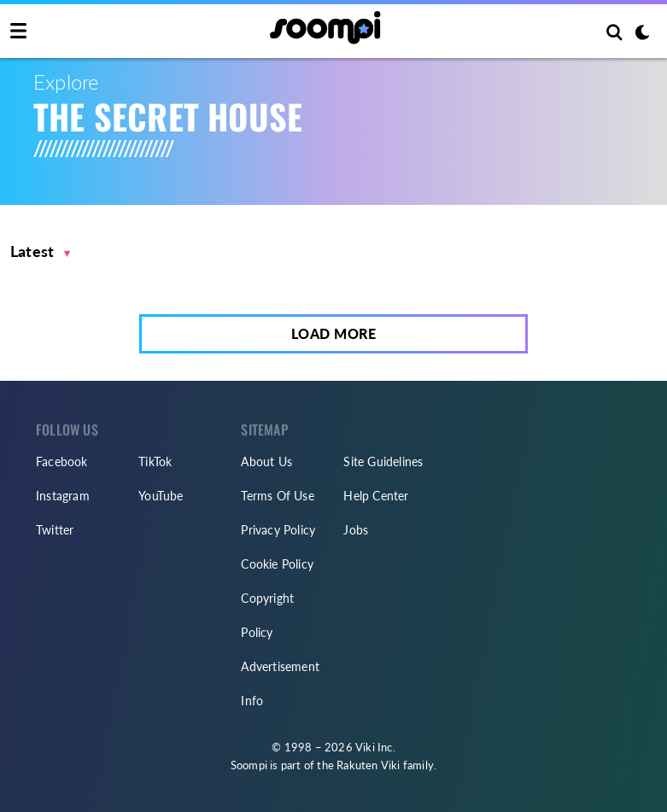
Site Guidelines (383, 461)
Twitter (54, 530)
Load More (334, 333)
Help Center (375, 495)
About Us (266, 461)
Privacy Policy (278, 530)
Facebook (62, 461)
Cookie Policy (277, 564)
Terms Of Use (277, 495)
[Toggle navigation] (18, 31)
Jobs (355, 530)
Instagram (63, 495)
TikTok (155, 461)
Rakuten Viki (368, 765)
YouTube (160, 495)
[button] (40, 251)
